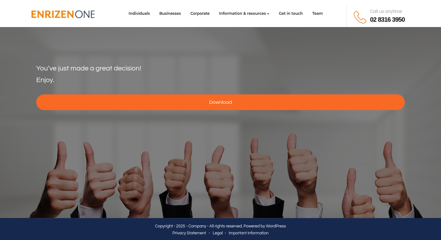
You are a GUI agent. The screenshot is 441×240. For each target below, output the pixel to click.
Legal (218, 233)
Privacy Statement (189, 233)
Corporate (199, 13)
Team (317, 13)
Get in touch (291, 13)
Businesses (170, 13)
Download (220, 102)
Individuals (139, 13)
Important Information (249, 233)
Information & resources (244, 13)
